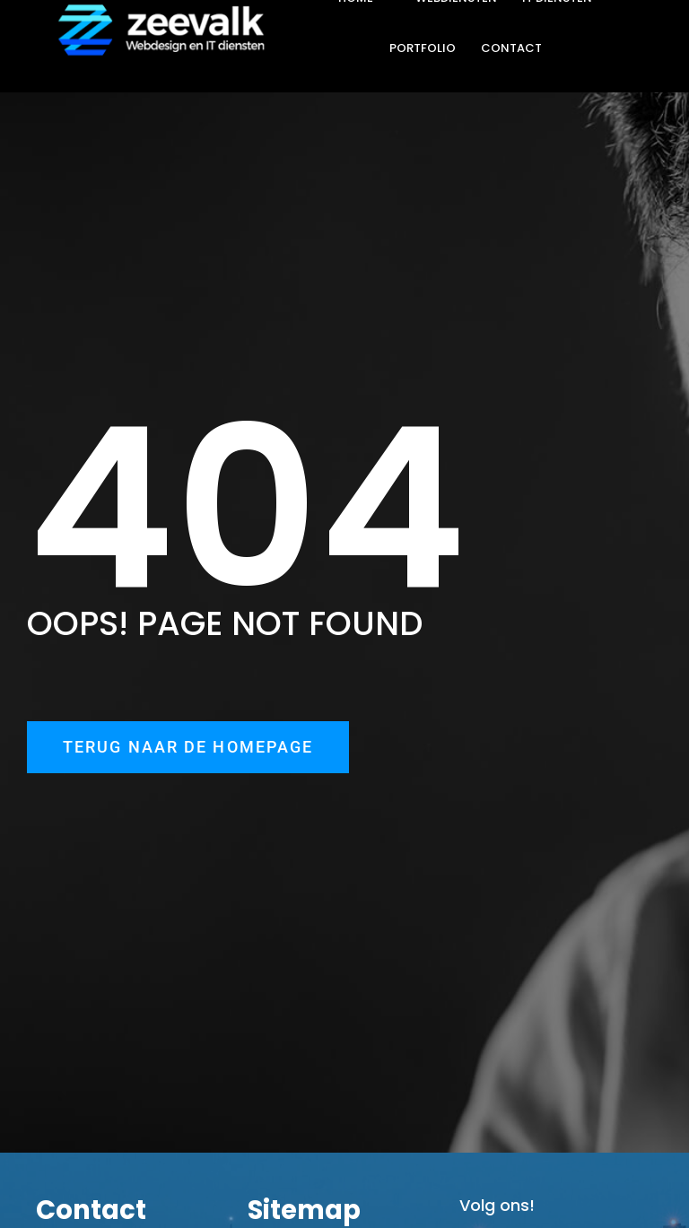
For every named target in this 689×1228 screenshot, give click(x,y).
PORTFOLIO (422, 48)
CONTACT (511, 48)
